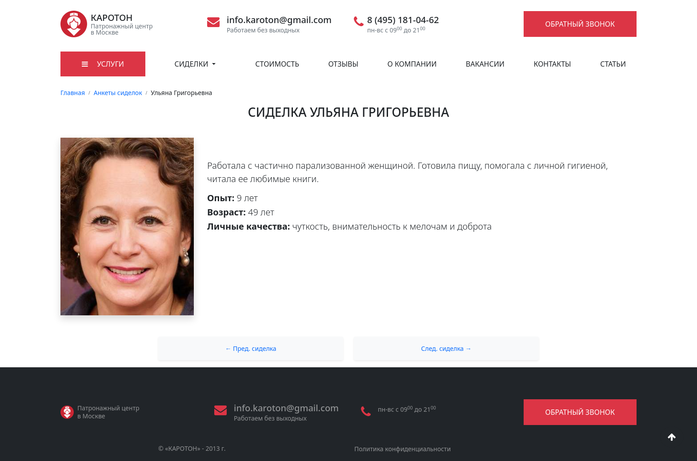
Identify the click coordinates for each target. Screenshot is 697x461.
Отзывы (343, 64)
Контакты (552, 64)
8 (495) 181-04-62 (403, 20)
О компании (412, 64)
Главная (72, 92)
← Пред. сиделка (250, 348)
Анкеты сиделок (118, 92)
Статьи (613, 64)
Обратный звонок (580, 24)
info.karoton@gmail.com (279, 20)
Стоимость (277, 64)
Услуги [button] (103, 64)
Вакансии (485, 64)
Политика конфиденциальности (402, 449)
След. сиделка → (446, 348)
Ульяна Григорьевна (181, 92)
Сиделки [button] (192, 64)
